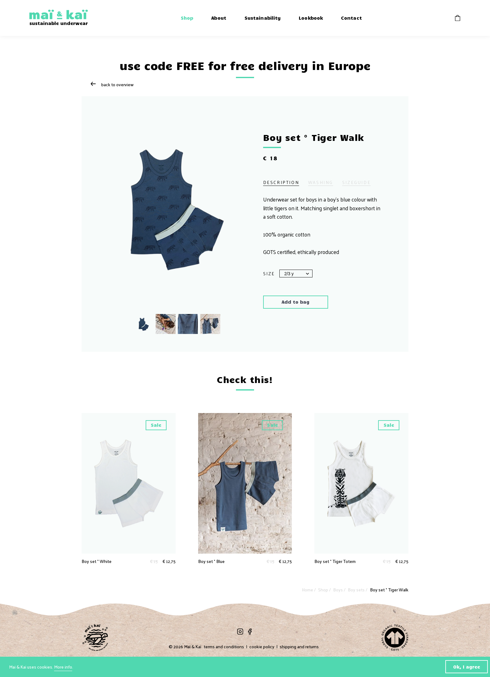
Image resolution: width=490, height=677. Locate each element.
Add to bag (295, 302)
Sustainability (262, 18)
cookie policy (261, 646)
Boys (338, 590)
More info (63, 667)
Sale (156, 425)
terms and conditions (224, 646)
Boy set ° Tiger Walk (389, 590)
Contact (351, 18)
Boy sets (357, 590)
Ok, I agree (466, 667)
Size (269, 273)
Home (308, 590)
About (218, 18)
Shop (187, 18)
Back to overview (112, 84)
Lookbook (311, 18)
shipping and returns (299, 646)
